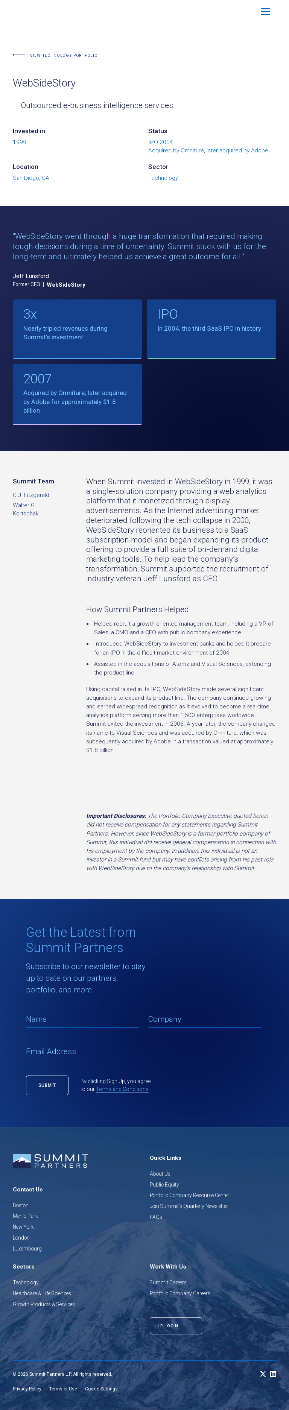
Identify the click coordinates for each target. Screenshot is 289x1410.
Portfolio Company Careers (180, 1293)
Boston (21, 1205)
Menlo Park (25, 1216)
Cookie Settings (101, 1389)
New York (23, 1227)
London (21, 1238)
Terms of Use (63, 1389)
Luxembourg (27, 1249)
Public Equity (164, 1185)
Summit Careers (168, 1282)
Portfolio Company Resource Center (189, 1195)
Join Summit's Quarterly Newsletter (189, 1206)
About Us (160, 1174)
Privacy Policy (27, 1389)
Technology (26, 1282)
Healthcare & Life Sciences (42, 1293)
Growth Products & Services (44, 1304)
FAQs (156, 1217)
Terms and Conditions (122, 1089)
